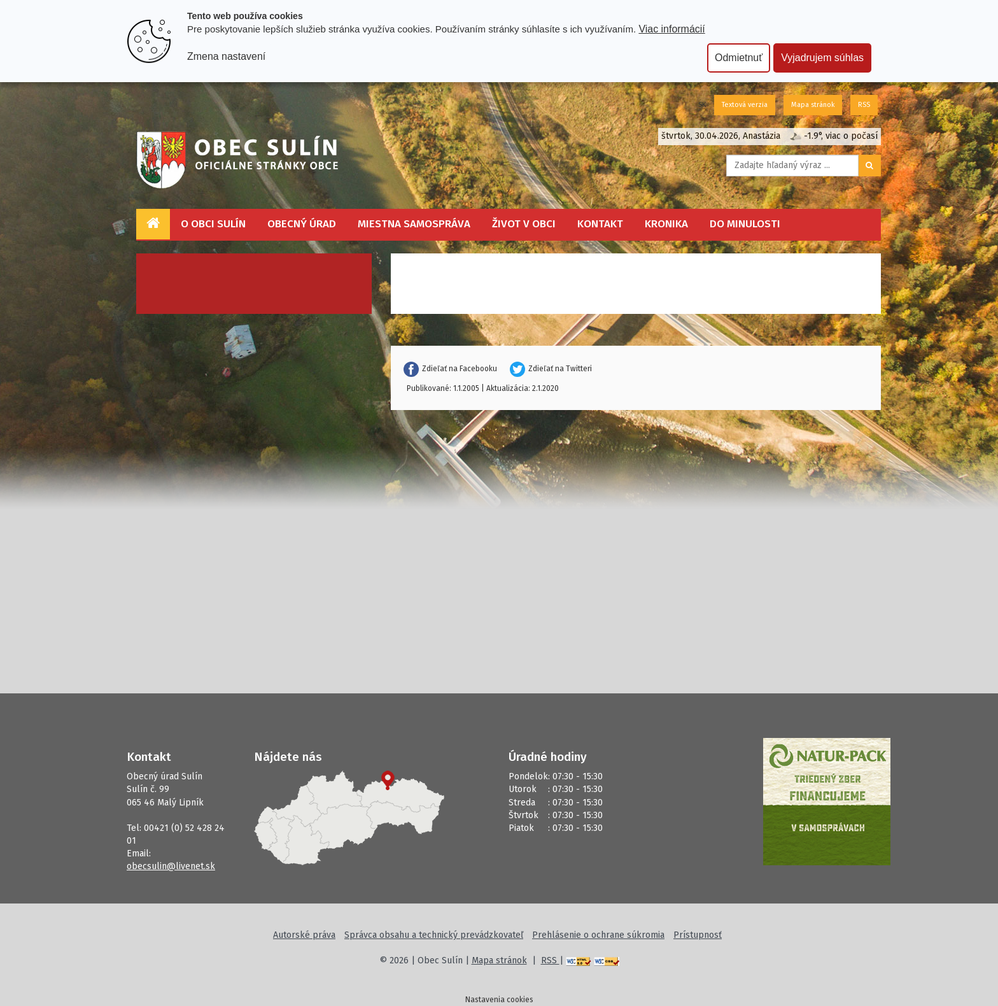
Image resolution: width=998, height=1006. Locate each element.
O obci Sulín (213, 223)
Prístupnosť (697, 935)
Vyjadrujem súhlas (822, 57)
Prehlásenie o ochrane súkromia (598, 935)
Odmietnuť (739, 57)
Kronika (666, 223)
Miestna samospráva (414, 223)
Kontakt (600, 223)
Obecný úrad (301, 223)
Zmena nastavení (226, 56)
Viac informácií (671, 29)
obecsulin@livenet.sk (171, 866)
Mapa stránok (812, 105)
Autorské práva (304, 935)
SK (702, 105)
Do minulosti (745, 223)
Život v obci (524, 223)
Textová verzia (745, 105)
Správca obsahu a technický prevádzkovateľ (433, 935)
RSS (864, 105)
